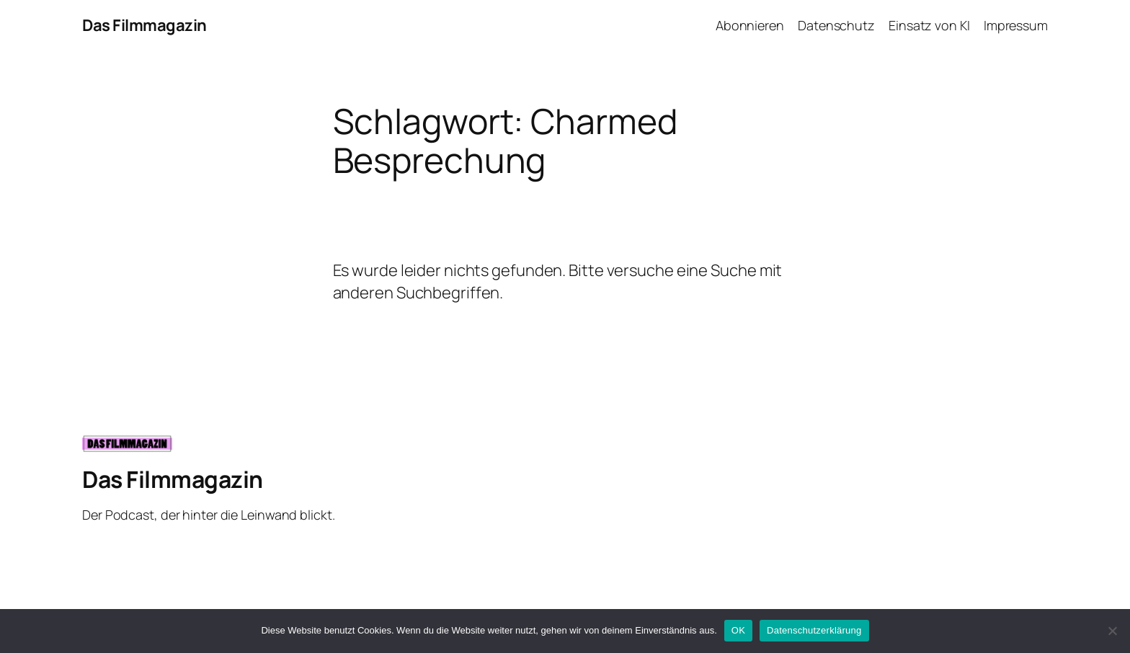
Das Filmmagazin (144, 25)
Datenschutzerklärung (814, 630)
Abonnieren (750, 25)
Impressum (1016, 25)
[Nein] (1112, 630)
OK (738, 630)
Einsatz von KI (929, 25)
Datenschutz (836, 25)
